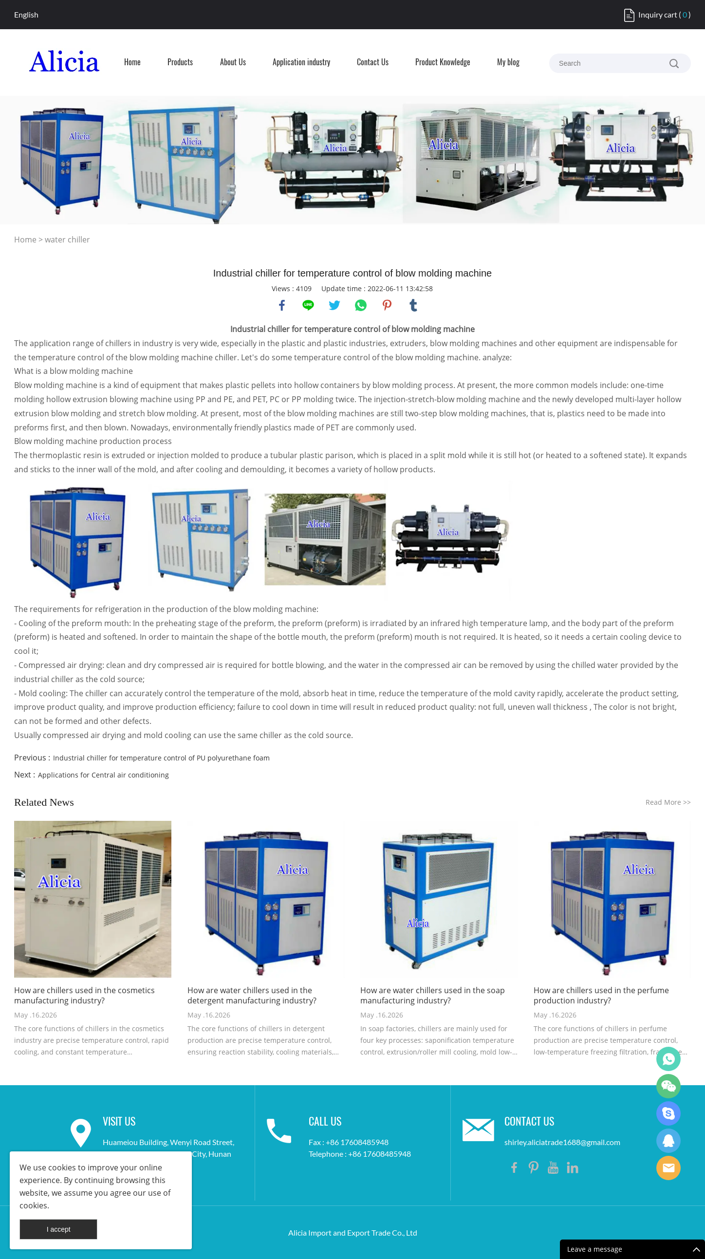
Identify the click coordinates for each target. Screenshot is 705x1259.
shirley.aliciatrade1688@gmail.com (562, 1142)
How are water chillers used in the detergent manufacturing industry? (251, 995)
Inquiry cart (657, 14)
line (308, 305)
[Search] (674, 63)
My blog (508, 62)
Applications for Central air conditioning (103, 774)
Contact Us (373, 62)
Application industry (301, 62)
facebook (282, 305)
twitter (334, 305)
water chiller (67, 239)
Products (180, 62)
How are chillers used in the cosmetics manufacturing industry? (84, 995)
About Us (233, 62)
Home (132, 62)
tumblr (413, 305)
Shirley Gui (668, 1059)
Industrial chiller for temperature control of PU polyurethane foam (161, 757)
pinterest (387, 305)
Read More (668, 802)
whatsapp (360, 305)
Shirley (668, 1141)
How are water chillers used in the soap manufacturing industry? (432, 995)
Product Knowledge (442, 62)
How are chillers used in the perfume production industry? (601, 995)
